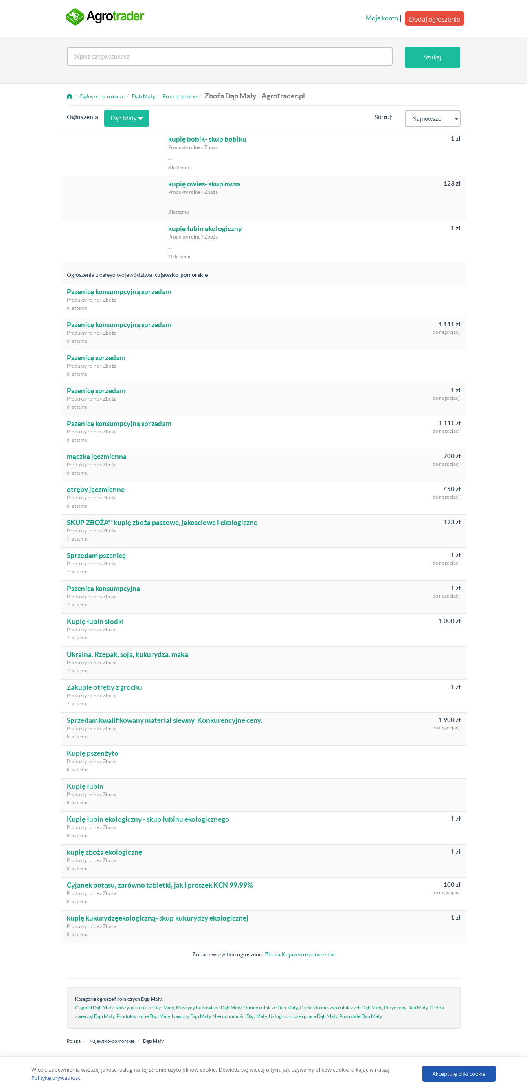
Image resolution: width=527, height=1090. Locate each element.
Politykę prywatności (56, 1077)
